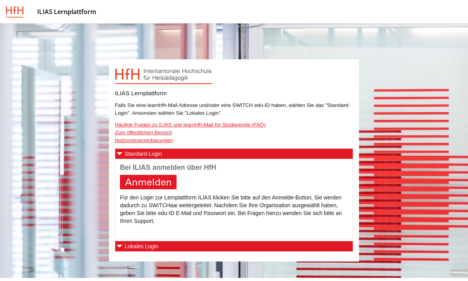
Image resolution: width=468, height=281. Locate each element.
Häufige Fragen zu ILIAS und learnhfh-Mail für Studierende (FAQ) (190, 125)
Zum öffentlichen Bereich (143, 132)
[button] (234, 154)
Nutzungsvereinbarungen (144, 140)
